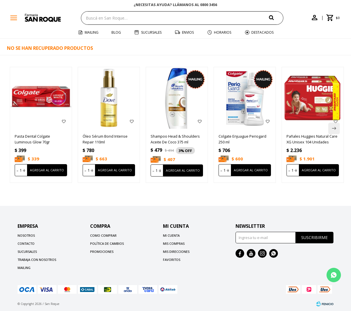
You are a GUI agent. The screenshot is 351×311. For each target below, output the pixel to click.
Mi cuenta (171, 235)
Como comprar (103, 235)
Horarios (222, 32)
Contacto (26, 243)
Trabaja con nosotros (37, 259)
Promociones (101, 251)
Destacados (262, 32)
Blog (116, 32)
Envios (188, 32)
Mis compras (174, 243)
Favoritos (171, 259)
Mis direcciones (176, 251)
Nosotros (26, 235)
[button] (276, 17)
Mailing (91, 32)
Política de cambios (107, 243)
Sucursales (151, 32)
